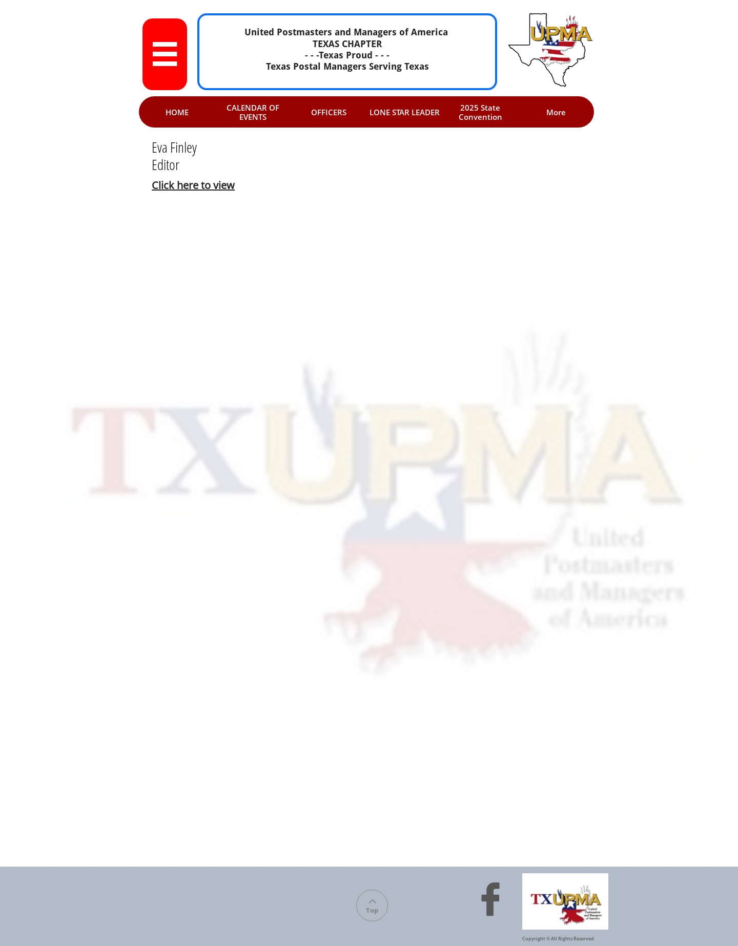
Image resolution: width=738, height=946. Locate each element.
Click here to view (193, 185)
